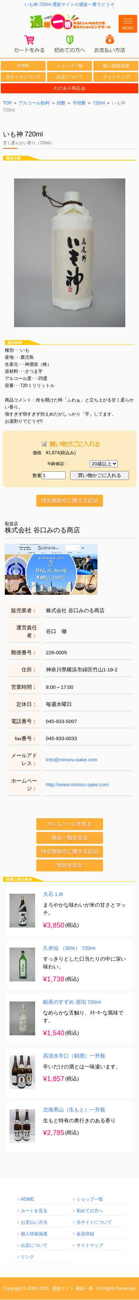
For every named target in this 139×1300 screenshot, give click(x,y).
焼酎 (61, 103)
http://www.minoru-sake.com (77, 785)
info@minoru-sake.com (71, 760)
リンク (27, 1257)
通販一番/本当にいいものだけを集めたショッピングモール (69, 22)
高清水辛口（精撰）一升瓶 (74, 1056)
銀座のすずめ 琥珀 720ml (72, 1003)
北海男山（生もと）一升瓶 (74, 1110)
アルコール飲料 (34, 103)
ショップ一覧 (69, 66)
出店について (69, 77)
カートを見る (34, 1211)
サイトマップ (116, 77)
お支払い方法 (34, 1222)
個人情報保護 (116, 66)
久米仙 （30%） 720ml (69, 949)
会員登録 (85, 1234)
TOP (7, 103)
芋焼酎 (79, 103)
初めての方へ (89, 1211)
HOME (23, 66)
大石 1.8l (53, 895)
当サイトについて (23, 77)
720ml (99, 103)
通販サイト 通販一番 (72, 1288)
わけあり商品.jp (69, 88)
